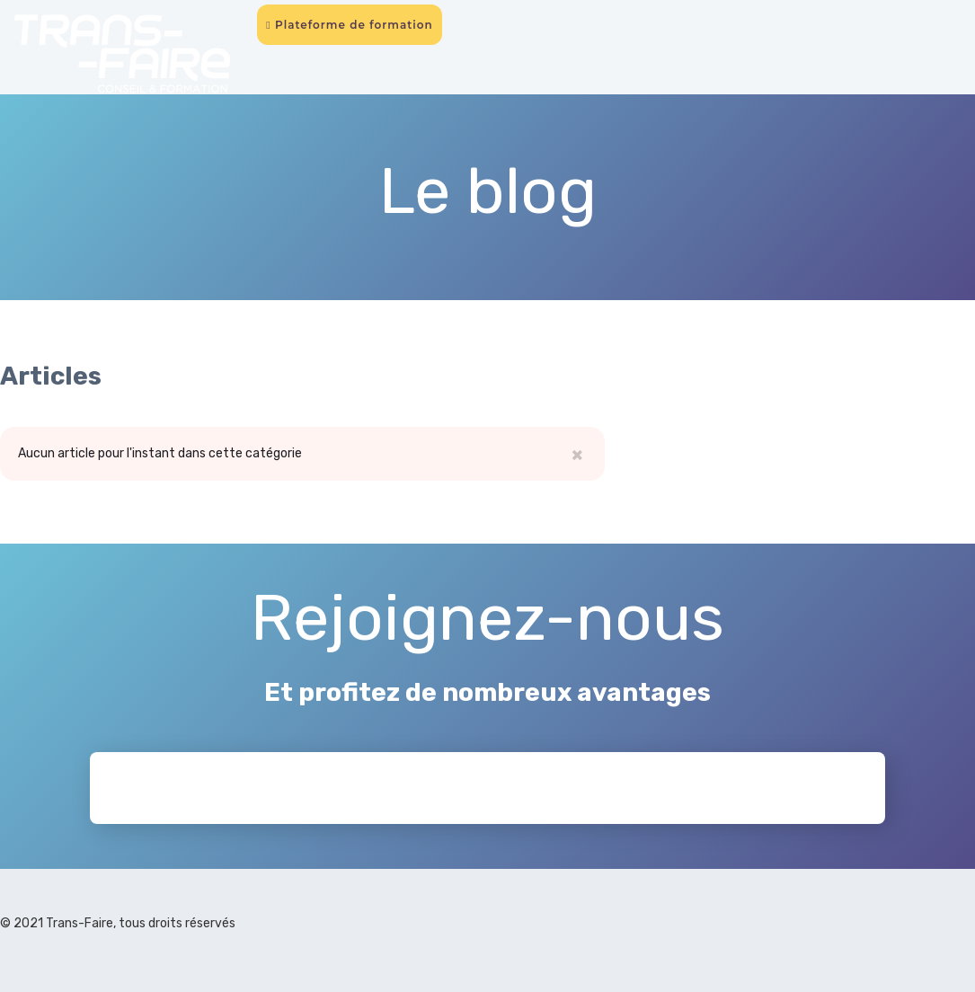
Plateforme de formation (349, 24)
